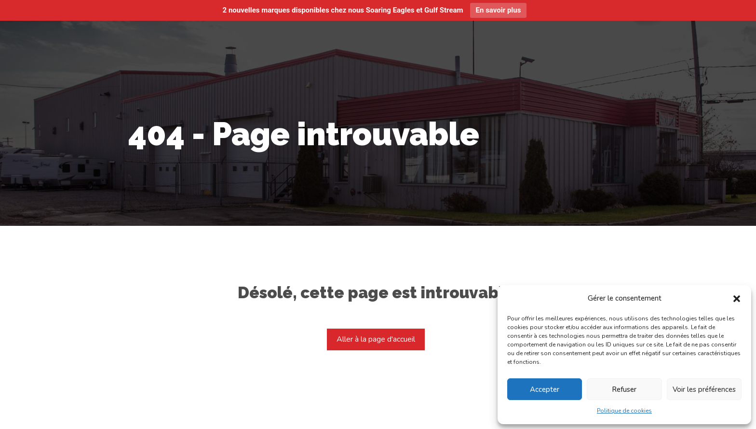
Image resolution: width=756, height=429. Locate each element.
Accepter (544, 389)
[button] (737, 299)
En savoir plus (498, 10)
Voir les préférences (704, 389)
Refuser (624, 389)
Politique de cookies (624, 411)
